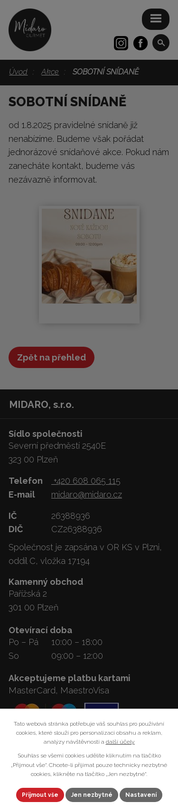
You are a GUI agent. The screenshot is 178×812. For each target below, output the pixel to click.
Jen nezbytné (91, 795)
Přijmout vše (40, 795)
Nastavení (141, 795)
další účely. (120, 741)
